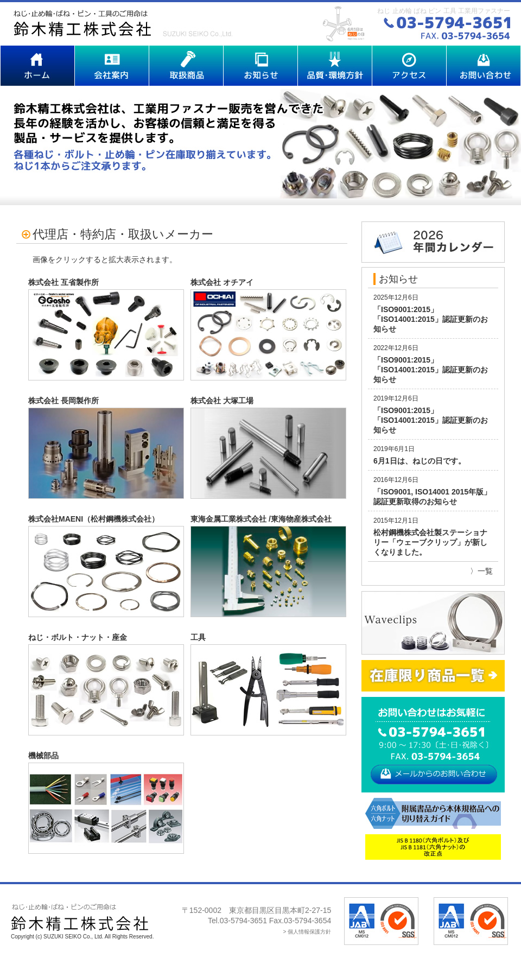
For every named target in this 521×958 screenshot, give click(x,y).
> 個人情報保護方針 (307, 932)
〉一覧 (481, 571)
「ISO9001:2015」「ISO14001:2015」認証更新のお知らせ (430, 319)
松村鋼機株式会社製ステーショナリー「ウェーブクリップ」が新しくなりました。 (430, 542)
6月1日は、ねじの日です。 (419, 460)
